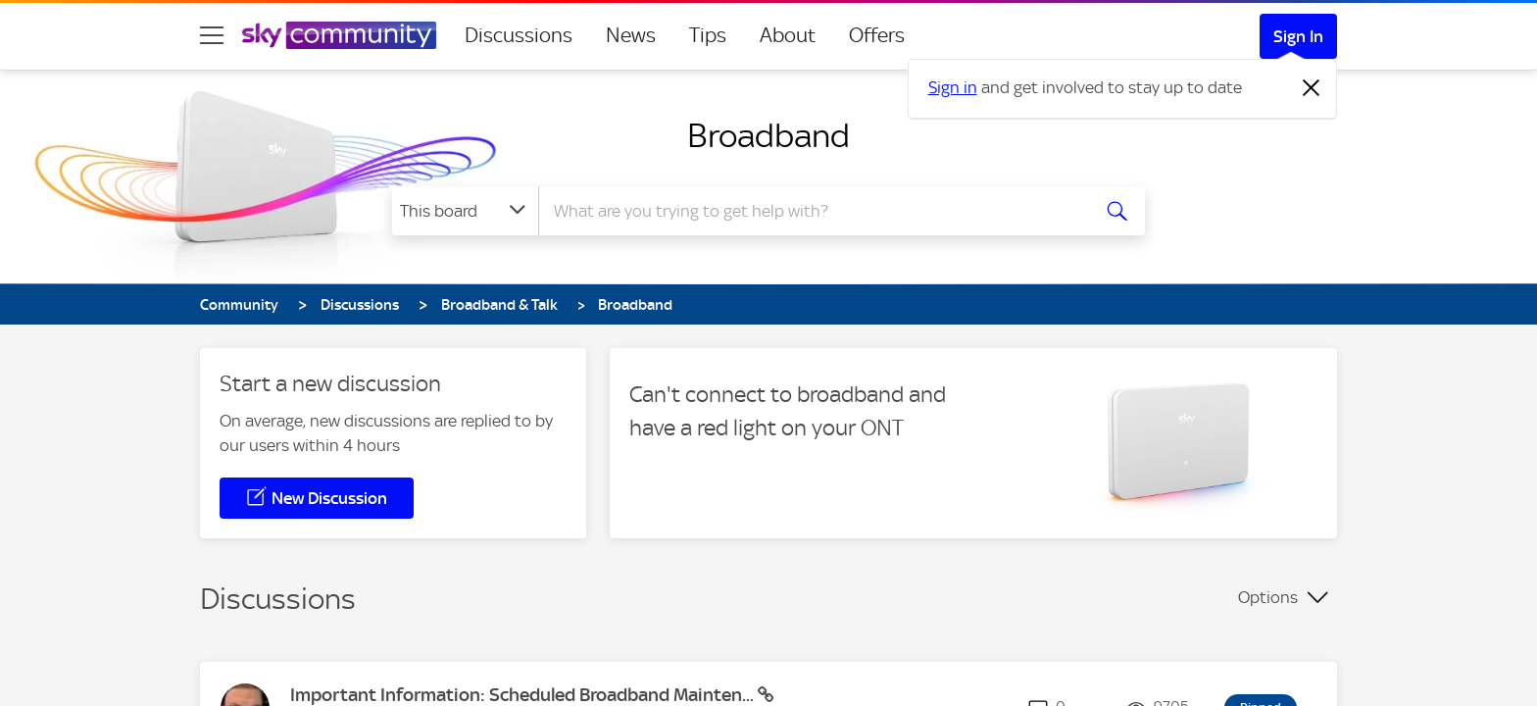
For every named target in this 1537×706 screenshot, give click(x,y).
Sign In (1298, 36)
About (788, 35)
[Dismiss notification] (1311, 88)
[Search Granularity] (465, 210)
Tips (707, 35)
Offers (877, 35)
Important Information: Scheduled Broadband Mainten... (524, 694)
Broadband (768, 135)
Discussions (518, 35)
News (631, 35)
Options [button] (1268, 597)
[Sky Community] (339, 35)
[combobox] (811, 210)
